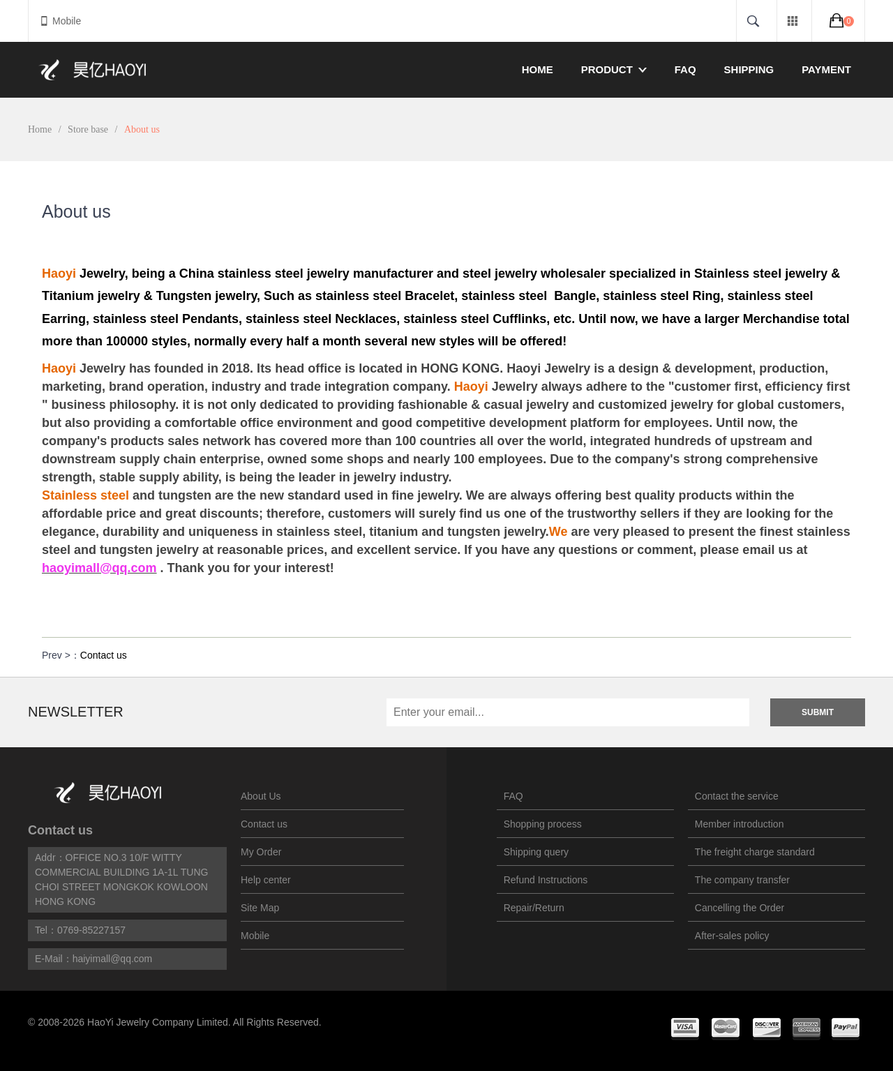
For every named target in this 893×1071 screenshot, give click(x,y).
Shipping (749, 69)
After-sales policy (732, 935)
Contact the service (737, 796)
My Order (261, 851)
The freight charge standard (755, 851)
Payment (826, 69)
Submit (818, 712)
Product (614, 69)
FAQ (685, 69)
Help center (266, 879)
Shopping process (543, 824)
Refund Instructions (546, 879)
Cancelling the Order (739, 907)
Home (537, 69)
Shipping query (536, 851)
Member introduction (739, 824)
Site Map (260, 907)
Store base (88, 129)
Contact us (103, 655)
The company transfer (742, 879)
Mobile (60, 21)
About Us (261, 796)
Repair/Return (534, 907)
